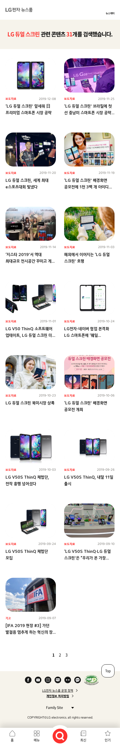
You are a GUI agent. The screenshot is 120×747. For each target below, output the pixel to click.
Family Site (58, 707)
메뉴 (37, 740)
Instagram (48, 680)
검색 (60, 736)
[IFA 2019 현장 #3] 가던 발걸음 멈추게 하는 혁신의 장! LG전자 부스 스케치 (29, 632)
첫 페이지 (37, 654)
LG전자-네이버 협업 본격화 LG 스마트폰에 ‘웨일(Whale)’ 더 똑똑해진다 (86, 335)
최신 (83, 740)
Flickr (67, 680)
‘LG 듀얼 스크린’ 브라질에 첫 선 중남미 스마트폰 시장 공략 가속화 (88, 113)
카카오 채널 (77, 680)
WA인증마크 (91, 680)
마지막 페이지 (82, 654)
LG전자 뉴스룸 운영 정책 (57, 691)
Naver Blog (58, 680)
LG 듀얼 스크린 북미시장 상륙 (30, 403)
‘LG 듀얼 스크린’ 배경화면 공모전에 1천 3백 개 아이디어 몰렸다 (88, 187)
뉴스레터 (110, 13)
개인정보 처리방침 (57, 696)
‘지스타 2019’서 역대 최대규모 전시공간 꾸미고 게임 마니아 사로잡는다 (30, 261)
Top (108, 671)
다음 (76, 654)
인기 (108, 740)
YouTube (38, 680)
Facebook (28, 680)
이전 (44, 654)
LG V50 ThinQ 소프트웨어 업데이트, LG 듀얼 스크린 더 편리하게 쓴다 (28, 335)
